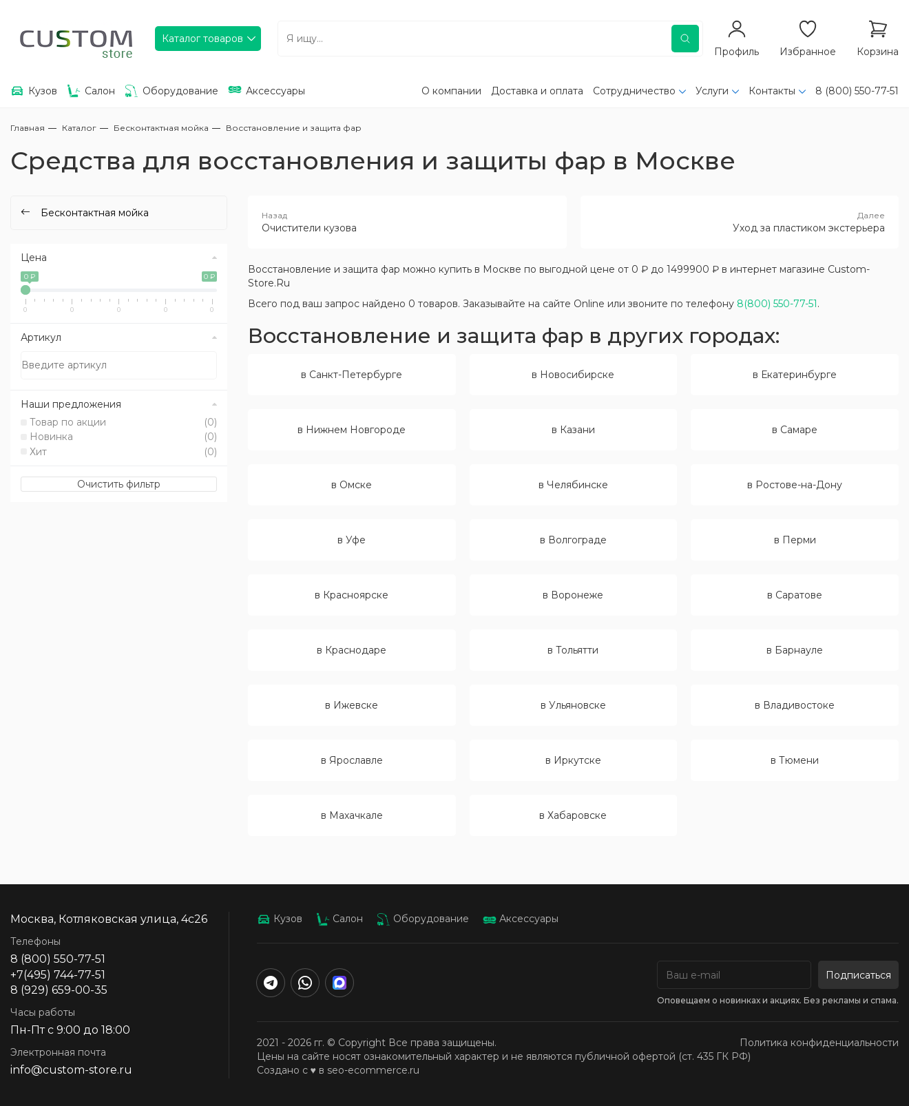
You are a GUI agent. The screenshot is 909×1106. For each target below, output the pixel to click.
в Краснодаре (351, 650)
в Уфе (351, 540)
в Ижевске (351, 705)
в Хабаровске (573, 815)
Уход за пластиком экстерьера (740, 221)
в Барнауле (794, 650)
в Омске (351, 485)
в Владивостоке (795, 705)
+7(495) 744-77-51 (57, 974)
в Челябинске (573, 485)
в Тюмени (795, 760)
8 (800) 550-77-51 (857, 91)
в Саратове (794, 595)
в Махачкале (352, 815)
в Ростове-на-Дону (794, 485)
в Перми (795, 540)
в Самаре (794, 430)
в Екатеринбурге (795, 374)
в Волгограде (573, 540)
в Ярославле (352, 760)
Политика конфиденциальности (819, 1042)
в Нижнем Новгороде (351, 430)
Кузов (279, 918)
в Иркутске (573, 760)
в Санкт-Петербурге (351, 374)
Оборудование (423, 918)
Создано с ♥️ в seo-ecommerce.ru (338, 1070)
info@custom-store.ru (71, 1069)
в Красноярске (351, 595)
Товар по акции (123, 422)
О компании (451, 91)
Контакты (772, 91)
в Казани (573, 430)
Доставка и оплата (537, 91)
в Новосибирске (573, 374)
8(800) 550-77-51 (777, 304)
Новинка (123, 436)
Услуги (712, 91)
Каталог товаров (202, 38)
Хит (123, 451)
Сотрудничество (634, 91)
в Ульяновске (573, 705)
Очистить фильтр (118, 484)
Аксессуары (520, 918)
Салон (339, 918)
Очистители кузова (407, 221)
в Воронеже (573, 595)
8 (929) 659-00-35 (58, 990)
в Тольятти (572, 650)
